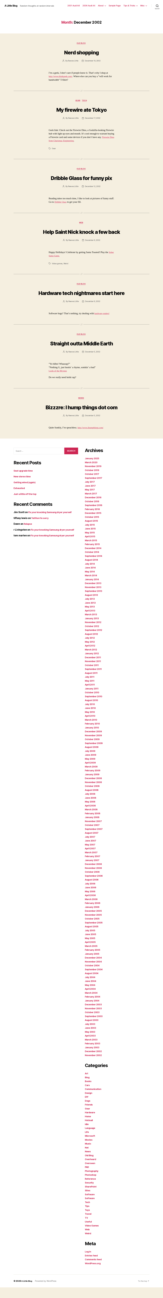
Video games (57, 265)
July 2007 (90, 847)
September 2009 (94, 753)
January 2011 (92, 699)
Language (90, 1138)
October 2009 (93, 749)
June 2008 (91, 808)
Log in (88, 1262)
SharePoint (91, 1197)
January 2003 (93, 1058)
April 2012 (91, 656)
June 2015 (91, 539)
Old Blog (81, 44)
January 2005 (93, 964)
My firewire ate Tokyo (81, 110)
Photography (92, 1181)
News (88, 1162)
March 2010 (91, 730)
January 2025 (93, 469)
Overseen (90, 1173)
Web (81, 224)
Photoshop (91, 1185)
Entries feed (92, 1266)
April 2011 (90, 695)
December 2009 (94, 742)
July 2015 (90, 535)
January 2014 (92, 589)
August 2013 (92, 605)
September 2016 (94, 515)
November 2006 (94, 878)
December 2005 (94, 921)
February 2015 (93, 554)
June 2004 (91, 991)
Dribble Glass (61, 202)
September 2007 (94, 839)
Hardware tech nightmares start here (81, 298)
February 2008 (93, 823)
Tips (87, 1216)
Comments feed (94, 1270)
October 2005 (93, 929)
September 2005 (94, 933)
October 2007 (93, 835)
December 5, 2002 (93, 362)
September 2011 (94, 679)
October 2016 (93, 511)
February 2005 (93, 960)
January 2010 (92, 738)
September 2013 (94, 601)
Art (87, 1084)
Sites (88, 1201)
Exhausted (20, 498)
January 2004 (93, 1011)
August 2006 (92, 890)
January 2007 (93, 870)
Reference (91, 1189)
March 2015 (91, 550)
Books (88, 1091)
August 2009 (92, 757)
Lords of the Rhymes (59, 381)
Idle (87, 1134)
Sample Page (115, 5)
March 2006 (92, 909)
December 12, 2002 (93, 187)
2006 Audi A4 (89, 5)
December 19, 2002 (93, 61)
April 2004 (91, 999)
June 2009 (91, 765)
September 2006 (94, 886)
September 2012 (94, 640)
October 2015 (92, 527)
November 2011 (94, 671)
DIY (87, 1107)
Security (90, 1193)
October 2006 (93, 882)
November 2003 (94, 1019)
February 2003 (93, 1054)
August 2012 (92, 644)
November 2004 (94, 972)
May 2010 (90, 722)
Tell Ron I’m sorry (41, 528)
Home (88, 1126)
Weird (66, 265)
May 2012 (90, 652)
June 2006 (91, 898)
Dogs (88, 1111)
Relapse (28, 534)
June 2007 (91, 851)
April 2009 (91, 773)
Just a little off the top (26, 504)
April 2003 (91, 1046)
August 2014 (92, 570)
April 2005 (91, 952)
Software (90, 1204)
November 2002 (94, 1065)
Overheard (91, 1169)
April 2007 (91, 859)
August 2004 (92, 983)
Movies (89, 1150)
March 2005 (91, 956)
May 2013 (90, 617)
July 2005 (90, 940)
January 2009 (93, 784)
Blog (87, 1087)
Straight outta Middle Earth (81, 353)
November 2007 (94, 831)
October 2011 (92, 675)
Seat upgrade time (24, 481)
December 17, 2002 (93, 119)
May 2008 (90, 812)
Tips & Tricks (129, 5)
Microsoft (90, 1146)
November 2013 (94, 597)
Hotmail (89, 1130)
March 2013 (91, 625)
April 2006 (91, 905)
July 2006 (90, 894)
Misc (142, 5)
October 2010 (93, 703)
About (101, 5)
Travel (88, 1224)
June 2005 (91, 944)
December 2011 (94, 667)
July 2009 (90, 761)
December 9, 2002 (93, 241)
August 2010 (92, 710)
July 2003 (90, 1034)
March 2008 (92, 820)
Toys (87, 1220)
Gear (77, 101)
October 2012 (92, 636)
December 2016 (94, 508)
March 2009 (92, 777)
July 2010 (90, 714)
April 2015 (91, 547)
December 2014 (94, 558)
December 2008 (94, 788)
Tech (85, 101)
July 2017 (90, 492)
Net (87, 1158)
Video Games (92, 1236)
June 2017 (91, 496)
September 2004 (94, 980)
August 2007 (92, 843)
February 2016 (93, 519)
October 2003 (93, 1022)
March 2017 (91, 504)
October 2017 (92, 484)
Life (87, 1142)
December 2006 (94, 874)
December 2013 (94, 593)
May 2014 (90, 582)
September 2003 (94, 1026)
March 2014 (91, 586)
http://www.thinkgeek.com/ (62, 76)
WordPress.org (93, 1273)
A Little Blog (12, 5)
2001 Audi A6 (73, 5)
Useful (88, 1232)
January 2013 (92, 628)
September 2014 (94, 566)
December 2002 (94, 1061)
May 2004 (90, 995)
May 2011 (90, 691)
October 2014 (93, 562)
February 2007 (93, 866)
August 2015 (92, 531)
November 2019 (94, 476)
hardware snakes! (102, 323)
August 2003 (92, 1030)
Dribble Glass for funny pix (81, 178)
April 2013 (91, 621)
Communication (94, 1099)
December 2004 (94, 968)
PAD (87, 1177)
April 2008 (91, 816)
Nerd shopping (81, 52)
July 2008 (90, 804)
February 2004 (93, 1007)
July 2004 (90, 987)
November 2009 (94, 745)
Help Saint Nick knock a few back (81, 232)
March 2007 (91, 862)
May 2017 (90, 500)
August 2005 (92, 937)
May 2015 (90, 543)
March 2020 (91, 472)
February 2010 (93, 734)
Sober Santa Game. (58, 257)
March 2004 (92, 1003)
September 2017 (94, 488)
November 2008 (94, 792)
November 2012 (94, 632)
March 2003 (91, 1050)
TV (86, 1228)
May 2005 (90, 948)
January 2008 (93, 827)
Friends (89, 1115)
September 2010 (94, 706)
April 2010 (91, 726)
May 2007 (90, 855)
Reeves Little (72, 61)
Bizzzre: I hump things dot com (81, 417)
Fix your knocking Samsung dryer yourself (52, 522)
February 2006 (93, 913)
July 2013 (90, 609)
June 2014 (91, 578)
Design (89, 1103)
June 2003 (91, 1038)
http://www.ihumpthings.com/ (92, 438)
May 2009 (90, 769)
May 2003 (90, 1042)
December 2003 (94, 1015)
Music (88, 1154)
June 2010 (91, 718)
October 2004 (93, 976)
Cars (87, 1095)
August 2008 (92, 800)
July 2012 (90, 648)
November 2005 (94, 925)
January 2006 (93, 917)
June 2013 (91, 613)
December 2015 (94, 523)
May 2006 (90, 901)
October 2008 (93, 796)
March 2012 (91, 660)
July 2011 (90, 687)
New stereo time (23, 487)
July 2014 (90, 574)
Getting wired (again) (26, 492)
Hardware (90, 1123)
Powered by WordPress (46, 1291)
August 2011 (92, 683)
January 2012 (92, 664)
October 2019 (93, 480)
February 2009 (93, 781)
